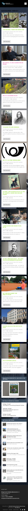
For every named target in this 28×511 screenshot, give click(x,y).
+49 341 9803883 (9, 496)
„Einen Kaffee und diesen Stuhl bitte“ (12, 226)
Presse (13, 432)
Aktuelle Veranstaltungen (11, 400)
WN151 (4, 33)
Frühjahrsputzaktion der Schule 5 (14, 423)
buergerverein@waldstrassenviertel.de (10, 498)
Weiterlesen (7, 41)
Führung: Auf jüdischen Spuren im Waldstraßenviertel (10, 410)
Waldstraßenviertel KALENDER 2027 (15, 442)
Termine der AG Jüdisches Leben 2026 (15, 448)
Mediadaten (9, 439)
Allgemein (21, 66)
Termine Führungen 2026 (12, 453)
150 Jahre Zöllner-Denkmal (11, 127)
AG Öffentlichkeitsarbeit (16, 438)
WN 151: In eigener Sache (10, 95)
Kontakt (10, 509)
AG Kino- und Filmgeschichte (9, 415)
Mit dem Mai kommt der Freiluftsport (10, 294)
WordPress (17, 507)
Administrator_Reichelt (8, 31)
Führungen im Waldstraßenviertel (18, 454)
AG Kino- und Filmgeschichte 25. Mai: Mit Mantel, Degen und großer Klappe (14, 193)
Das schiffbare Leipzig (9, 360)
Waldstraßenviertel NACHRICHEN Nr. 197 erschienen (15, 470)
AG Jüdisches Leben (16, 449)
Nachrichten (5, 67)
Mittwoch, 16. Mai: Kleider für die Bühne (13, 63)
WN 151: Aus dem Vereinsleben (11, 160)
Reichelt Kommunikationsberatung (17, 506)
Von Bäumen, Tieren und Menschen (13, 29)
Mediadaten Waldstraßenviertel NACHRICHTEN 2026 (14, 436)
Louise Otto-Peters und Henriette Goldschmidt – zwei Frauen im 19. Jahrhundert (14, 478)
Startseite (20, 31)
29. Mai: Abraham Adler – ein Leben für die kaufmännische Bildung (13, 259)
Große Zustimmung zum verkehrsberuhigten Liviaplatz (14, 429)
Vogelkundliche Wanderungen (18, 466)
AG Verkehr (15, 431)
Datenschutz (16, 509)
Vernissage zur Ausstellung (13, 404)
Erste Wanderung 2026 (12, 464)
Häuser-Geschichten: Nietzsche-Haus (12, 326)
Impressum (5, 509)
